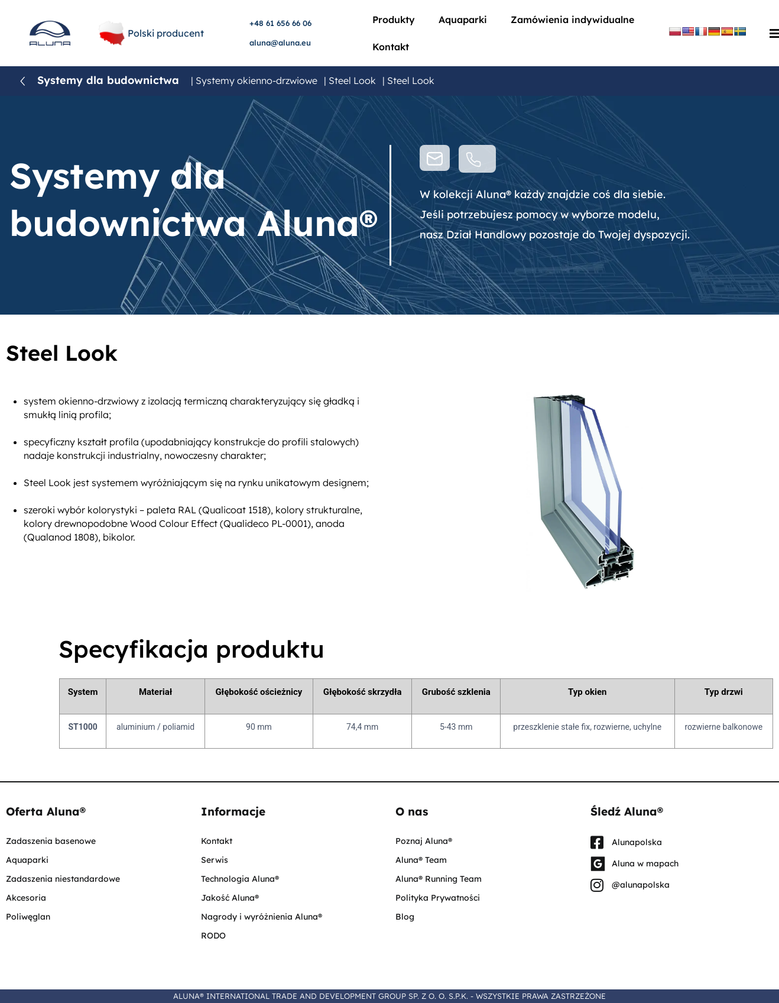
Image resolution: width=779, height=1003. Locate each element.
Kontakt (390, 47)
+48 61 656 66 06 (280, 23)
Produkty (393, 19)
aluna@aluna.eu (280, 42)
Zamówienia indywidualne (572, 19)
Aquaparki (463, 19)
